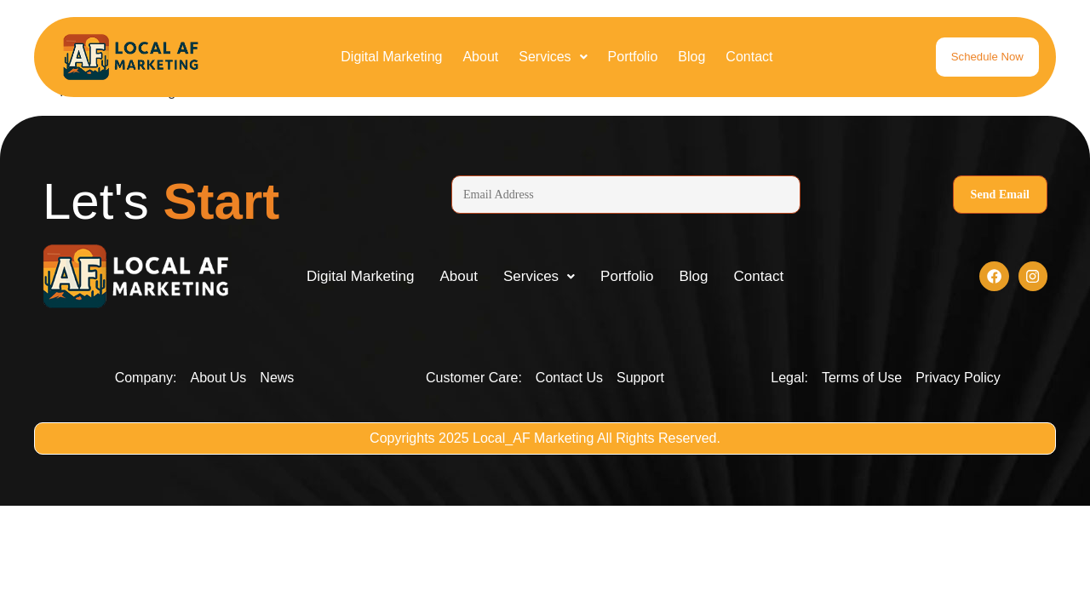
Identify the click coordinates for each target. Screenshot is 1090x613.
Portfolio (633, 56)
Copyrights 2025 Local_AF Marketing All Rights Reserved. (545, 440)
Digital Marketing (391, 56)
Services (553, 56)
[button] (552, 57)
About (480, 56)
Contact (749, 56)
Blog (691, 56)
